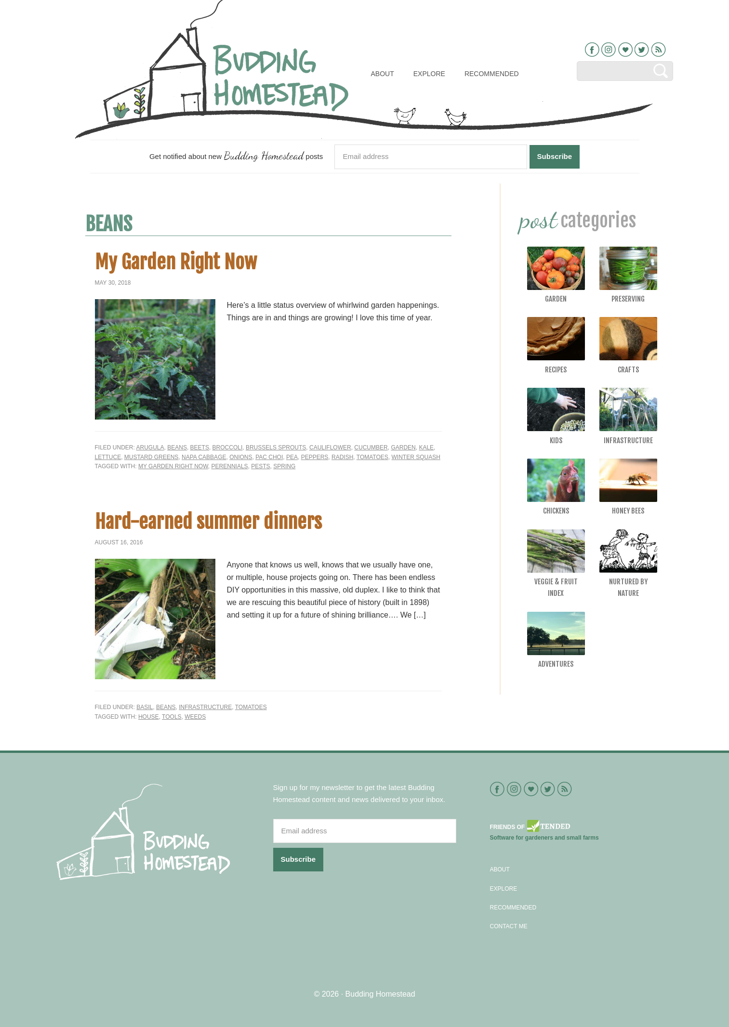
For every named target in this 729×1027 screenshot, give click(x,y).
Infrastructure (205, 707)
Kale (426, 447)
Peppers (315, 457)
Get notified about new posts (236, 155)
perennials (230, 466)
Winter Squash (416, 457)
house (148, 716)
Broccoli (227, 447)
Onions (240, 457)
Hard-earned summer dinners (208, 522)
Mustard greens (151, 457)
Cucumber (370, 447)
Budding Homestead (380, 994)
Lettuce (108, 457)
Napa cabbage (204, 457)
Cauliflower (330, 447)
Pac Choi (269, 457)
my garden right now (173, 466)
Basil (144, 707)
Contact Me (509, 926)
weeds (195, 716)
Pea (292, 457)
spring (284, 466)
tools (171, 716)
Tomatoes (372, 457)
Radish (342, 457)
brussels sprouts (276, 447)
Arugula (150, 447)
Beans (177, 447)
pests (260, 466)
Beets (199, 447)
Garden (403, 447)
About (500, 869)
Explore (503, 888)
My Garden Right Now (176, 262)
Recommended (513, 907)
